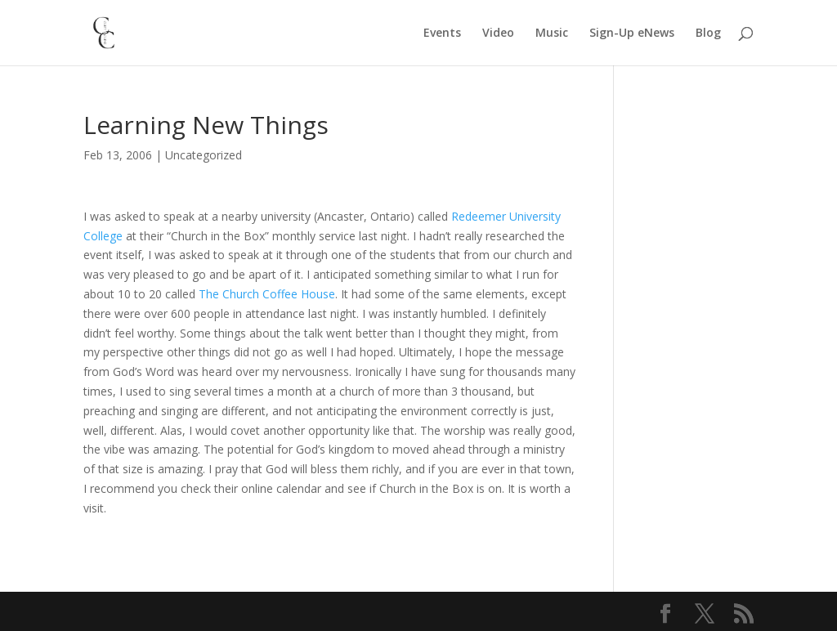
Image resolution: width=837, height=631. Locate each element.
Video (498, 33)
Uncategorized (203, 155)
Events (442, 33)
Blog (708, 33)
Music (551, 33)
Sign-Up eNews (631, 33)
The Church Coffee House (267, 294)
